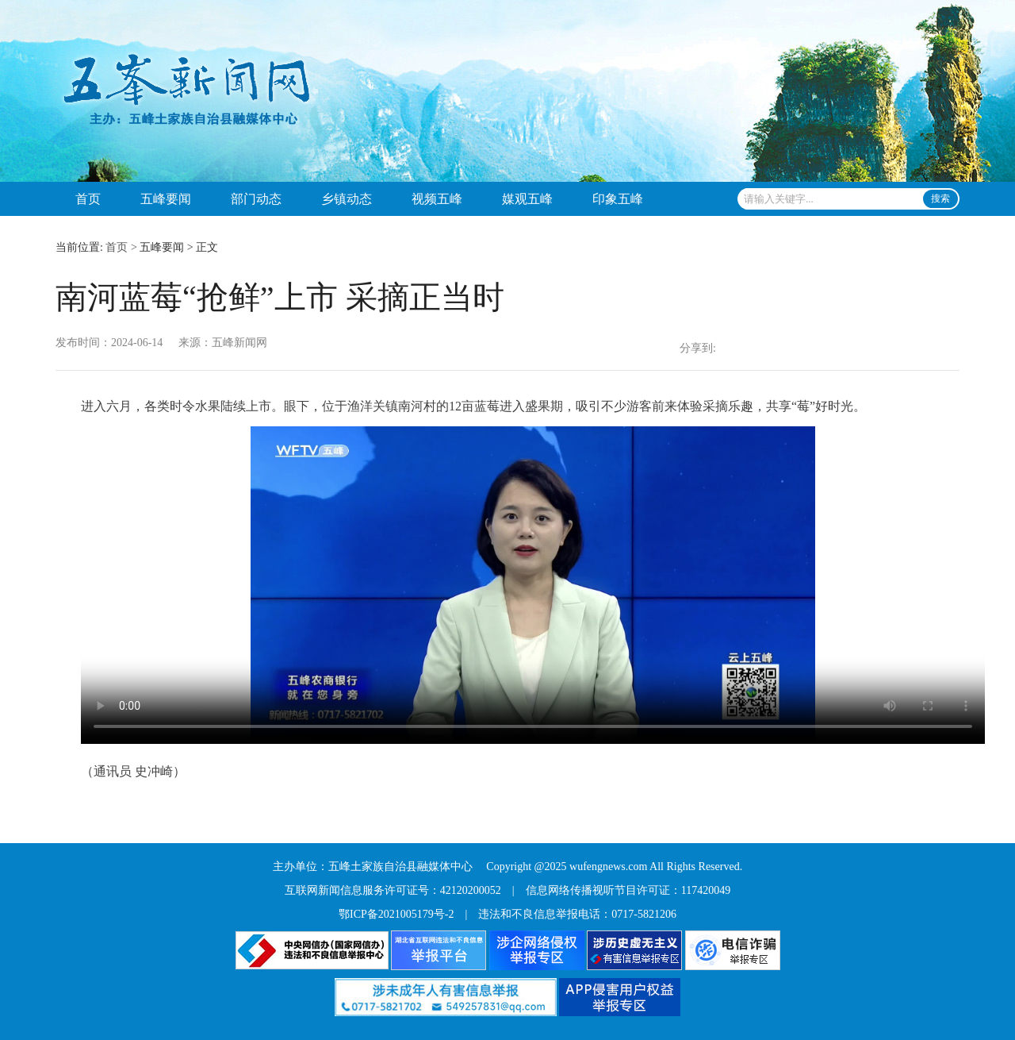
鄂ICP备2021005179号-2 (396, 914)
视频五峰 (437, 199)
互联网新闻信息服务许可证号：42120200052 (393, 890)
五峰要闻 (165, 199)
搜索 (940, 198)
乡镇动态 (346, 199)
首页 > (120, 247)
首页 (88, 199)
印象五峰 (617, 199)
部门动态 (256, 199)
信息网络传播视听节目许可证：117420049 (628, 890)
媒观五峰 (527, 199)
